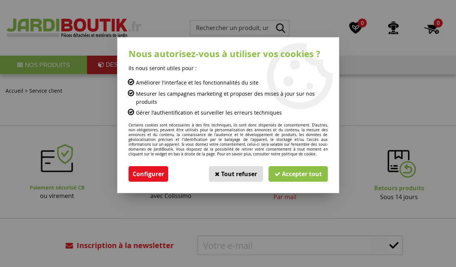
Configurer (148, 174)
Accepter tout (298, 174)
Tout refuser (236, 174)
